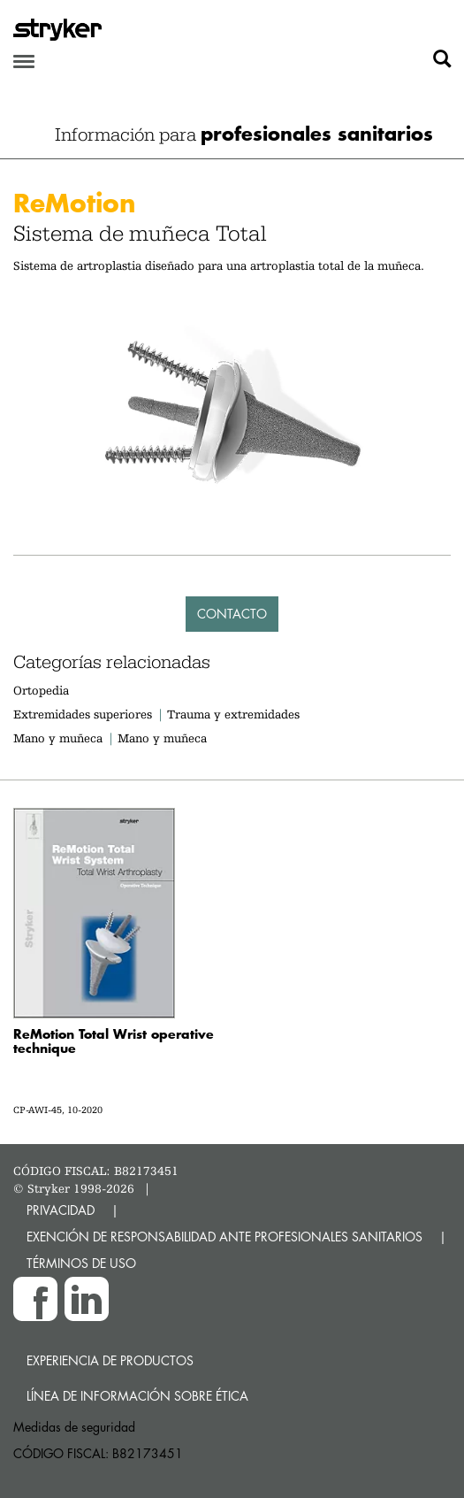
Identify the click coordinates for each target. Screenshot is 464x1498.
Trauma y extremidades (233, 714)
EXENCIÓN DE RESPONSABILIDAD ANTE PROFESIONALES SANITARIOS (224, 1236)
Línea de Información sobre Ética (137, 1395)
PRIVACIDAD (61, 1210)
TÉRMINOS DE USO (81, 1263)
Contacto (232, 613)
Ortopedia (41, 690)
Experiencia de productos (110, 1360)
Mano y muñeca (58, 738)
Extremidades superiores (82, 714)
